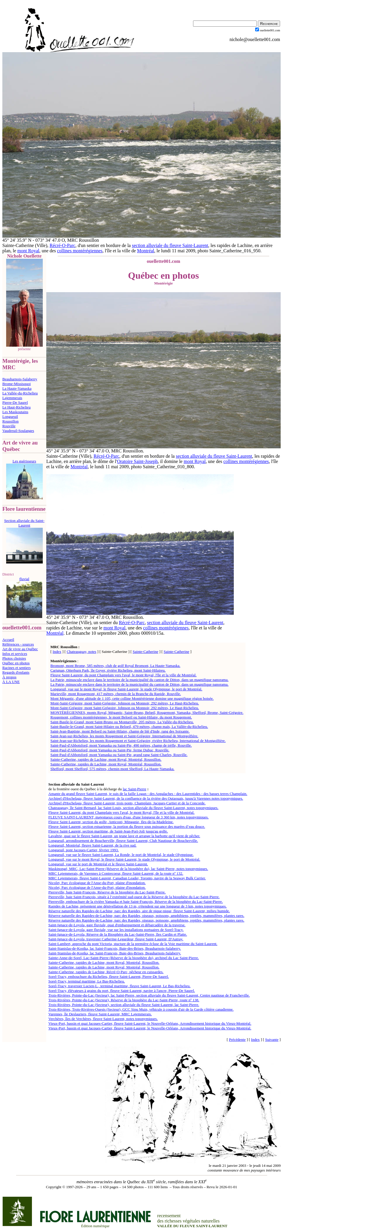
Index (57, 651)
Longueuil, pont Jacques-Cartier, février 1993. (83, 850)
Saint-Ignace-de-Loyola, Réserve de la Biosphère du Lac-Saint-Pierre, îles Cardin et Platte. (117, 934)
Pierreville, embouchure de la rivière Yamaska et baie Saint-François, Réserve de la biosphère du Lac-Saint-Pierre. (135, 901)
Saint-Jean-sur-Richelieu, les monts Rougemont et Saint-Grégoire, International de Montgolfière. (124, 736)
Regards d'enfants (15, 672)
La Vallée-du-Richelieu (20, 393)
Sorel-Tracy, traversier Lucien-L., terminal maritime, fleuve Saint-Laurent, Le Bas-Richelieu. (119, 986)
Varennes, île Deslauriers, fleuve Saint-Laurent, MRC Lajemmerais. (100, 1014)
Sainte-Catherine (145, 651)
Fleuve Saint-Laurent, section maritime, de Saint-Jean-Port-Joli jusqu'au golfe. (108, 831)
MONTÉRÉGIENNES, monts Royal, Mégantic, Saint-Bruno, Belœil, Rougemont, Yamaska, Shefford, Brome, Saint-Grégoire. (146, 712)
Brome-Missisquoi (16, 384)
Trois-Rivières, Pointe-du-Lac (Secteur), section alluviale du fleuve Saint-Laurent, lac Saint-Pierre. (123, 1004)
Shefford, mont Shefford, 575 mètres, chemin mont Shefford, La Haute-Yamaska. (112, 769)
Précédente (237, 1039)
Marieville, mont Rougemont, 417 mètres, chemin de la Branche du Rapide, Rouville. (115, 694)
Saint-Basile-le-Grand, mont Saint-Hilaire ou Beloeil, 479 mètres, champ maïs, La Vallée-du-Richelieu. (129, 726)
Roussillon (10, 421)
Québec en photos (16, 663)
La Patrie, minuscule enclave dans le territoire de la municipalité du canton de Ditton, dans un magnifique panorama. (139, 679)
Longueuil (10, 416)
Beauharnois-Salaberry (19, 379)
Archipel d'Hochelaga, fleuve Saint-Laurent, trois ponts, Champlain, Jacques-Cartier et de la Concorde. (127, 803)
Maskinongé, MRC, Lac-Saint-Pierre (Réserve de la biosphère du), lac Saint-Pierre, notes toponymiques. (128, 868)
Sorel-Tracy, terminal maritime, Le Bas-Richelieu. (86, 981)
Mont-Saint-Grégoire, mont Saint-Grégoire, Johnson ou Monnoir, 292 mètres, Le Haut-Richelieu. (124, 703)
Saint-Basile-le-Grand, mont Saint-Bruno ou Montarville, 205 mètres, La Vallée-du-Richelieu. (122, 722)
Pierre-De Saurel (15, 402)
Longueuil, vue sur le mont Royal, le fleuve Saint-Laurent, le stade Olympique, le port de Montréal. (126, 689)
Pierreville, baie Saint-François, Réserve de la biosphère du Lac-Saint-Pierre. (107, 892)
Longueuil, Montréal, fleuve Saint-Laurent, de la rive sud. (92, 845)
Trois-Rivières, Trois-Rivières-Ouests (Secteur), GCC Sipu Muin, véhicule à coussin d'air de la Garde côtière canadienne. (140, 1009)
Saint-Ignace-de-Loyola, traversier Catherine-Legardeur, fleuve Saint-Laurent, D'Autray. (115, 939)
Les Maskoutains (15, 412)
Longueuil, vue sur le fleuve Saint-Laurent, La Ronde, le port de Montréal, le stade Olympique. (121, 854)
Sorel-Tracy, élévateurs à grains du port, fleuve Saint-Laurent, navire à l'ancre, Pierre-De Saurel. (121, 990)
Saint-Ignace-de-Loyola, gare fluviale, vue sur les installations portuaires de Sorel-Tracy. (115, 929)
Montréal (145, 250)
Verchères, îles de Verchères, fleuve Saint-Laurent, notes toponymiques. (103, 1019)
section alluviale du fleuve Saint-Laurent (170, 245)
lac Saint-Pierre (134, 789)
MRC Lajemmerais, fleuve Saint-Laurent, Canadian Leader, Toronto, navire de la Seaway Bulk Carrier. (127, 878)
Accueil (8, 639)
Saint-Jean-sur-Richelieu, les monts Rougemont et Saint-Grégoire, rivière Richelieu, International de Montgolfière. (138, 740)
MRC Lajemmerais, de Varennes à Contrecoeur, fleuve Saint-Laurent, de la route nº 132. (115, 873)
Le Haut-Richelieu (16, 407)
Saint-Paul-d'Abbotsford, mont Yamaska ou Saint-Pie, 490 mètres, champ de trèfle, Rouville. (121, 745)
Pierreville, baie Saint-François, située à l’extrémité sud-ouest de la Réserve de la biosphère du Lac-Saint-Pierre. (133, 897)
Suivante (272, 1039)
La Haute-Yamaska (16, 388)
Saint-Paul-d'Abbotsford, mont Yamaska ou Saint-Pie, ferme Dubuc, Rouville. (109, 750)
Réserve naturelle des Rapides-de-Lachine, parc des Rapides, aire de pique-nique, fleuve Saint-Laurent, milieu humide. (139, 911)
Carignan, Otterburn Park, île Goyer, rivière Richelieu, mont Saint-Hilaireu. (108, 670)
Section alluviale (61, 784)
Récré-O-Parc (62, 245)
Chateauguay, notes (81, 651)
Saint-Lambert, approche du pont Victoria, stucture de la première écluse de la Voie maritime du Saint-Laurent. (132, 943)
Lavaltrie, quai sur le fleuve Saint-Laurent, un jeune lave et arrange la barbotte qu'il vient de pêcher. (124, 836)
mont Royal (28, 250)
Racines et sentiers (16, 667)
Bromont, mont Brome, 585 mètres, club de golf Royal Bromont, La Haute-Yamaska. (115, 665)
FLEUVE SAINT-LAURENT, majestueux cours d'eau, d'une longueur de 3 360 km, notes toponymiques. (128, 817)
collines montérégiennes (80, 250)
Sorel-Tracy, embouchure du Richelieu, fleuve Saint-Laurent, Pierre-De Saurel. (108, 976)
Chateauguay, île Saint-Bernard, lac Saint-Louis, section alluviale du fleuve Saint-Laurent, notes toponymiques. (133, 808)
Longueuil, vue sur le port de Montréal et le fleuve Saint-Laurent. (98, 864)
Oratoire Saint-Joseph (137, 461)
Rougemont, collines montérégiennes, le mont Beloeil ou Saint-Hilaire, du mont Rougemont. (121, 717)
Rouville (9, 426)
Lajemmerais (12, 398)
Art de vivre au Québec (20, 649)
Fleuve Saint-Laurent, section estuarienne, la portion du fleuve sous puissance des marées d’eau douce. (126, 826)
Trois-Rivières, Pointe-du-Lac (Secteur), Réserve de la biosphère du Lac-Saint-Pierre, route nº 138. (123, 1000)
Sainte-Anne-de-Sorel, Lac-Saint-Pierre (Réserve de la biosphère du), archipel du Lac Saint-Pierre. (123, 958)
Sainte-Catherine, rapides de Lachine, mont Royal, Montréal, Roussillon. (105, 759)
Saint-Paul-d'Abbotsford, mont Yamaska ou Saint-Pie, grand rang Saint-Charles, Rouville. (119, 754)
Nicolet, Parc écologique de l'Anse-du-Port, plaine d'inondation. (97, 883)
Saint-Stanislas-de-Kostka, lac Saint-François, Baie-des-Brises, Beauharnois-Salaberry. (114, 948)
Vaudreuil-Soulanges (18, 430)
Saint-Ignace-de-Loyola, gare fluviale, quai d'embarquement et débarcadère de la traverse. (116, 925)
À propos (9, 677)
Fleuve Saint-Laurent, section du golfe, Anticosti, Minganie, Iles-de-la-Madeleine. (110, 822)
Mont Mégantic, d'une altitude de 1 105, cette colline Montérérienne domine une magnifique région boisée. (132, 698)
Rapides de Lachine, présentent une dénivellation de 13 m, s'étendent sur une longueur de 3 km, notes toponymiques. (137, 906)
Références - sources (18, 644)
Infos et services (14, 653)
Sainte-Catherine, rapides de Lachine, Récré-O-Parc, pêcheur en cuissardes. (105, 972)
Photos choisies (14, 658)
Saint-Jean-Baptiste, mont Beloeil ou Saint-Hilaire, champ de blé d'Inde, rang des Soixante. (120, 731)
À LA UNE (11, 682)
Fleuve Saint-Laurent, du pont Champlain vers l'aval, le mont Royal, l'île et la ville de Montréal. (123, 675)
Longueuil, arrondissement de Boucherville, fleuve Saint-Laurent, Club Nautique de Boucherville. (123, 840)
